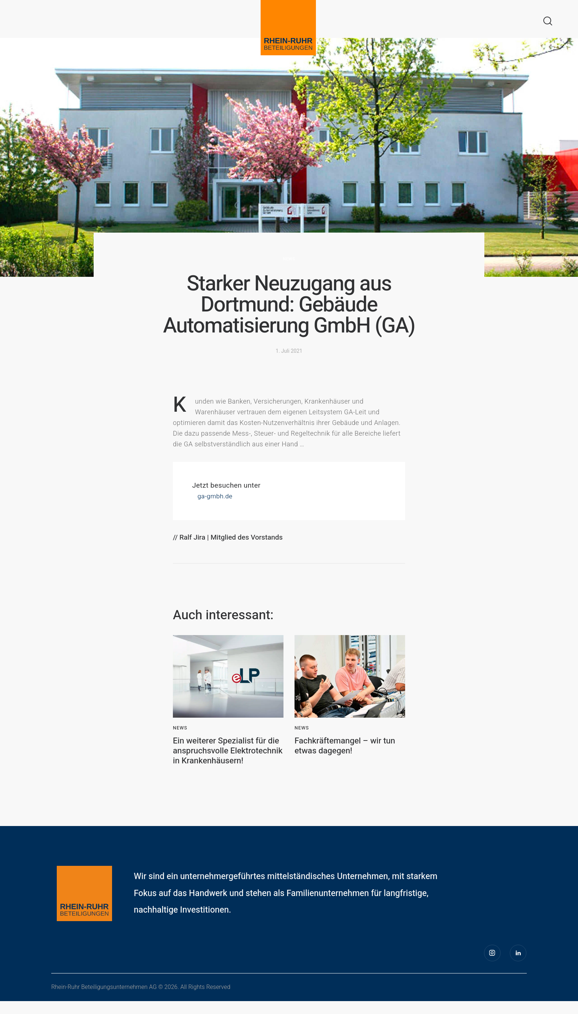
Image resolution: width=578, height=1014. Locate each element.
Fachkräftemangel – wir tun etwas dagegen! (349, 747)
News (289, 259)
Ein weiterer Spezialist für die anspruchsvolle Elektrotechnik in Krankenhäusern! (223, 757)
